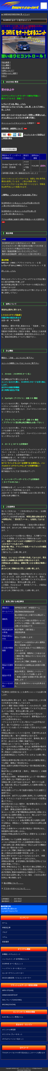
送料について (7, 71)
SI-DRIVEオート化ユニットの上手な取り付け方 (20, 203)
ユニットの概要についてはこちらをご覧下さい (20, 363)
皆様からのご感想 (9, 73)
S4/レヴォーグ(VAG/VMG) (12, 1000)
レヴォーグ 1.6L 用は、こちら (13, 104)
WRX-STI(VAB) (8, 990)
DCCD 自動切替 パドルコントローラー (16, 978)
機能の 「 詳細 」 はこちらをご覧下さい (17, 358)
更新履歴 (5, 942)
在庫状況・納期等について (12, 129)
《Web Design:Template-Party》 (24, 1070)
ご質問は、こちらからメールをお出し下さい (19, 195)
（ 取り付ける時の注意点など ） (14, 206)
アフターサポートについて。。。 (17, 888)
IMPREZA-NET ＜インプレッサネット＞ (22, 1068)
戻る (4, 76)
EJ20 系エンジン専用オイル (12, 1017)
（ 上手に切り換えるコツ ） (12, 214)
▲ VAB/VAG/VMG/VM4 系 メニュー (15, 14)
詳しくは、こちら (8, 271)
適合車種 (5, 68)
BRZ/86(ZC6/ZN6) (9, 1004)
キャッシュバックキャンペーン (13, 123)
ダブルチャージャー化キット (13, 1039)
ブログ (4, 932)
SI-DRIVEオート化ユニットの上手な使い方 (18, 211)
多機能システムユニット (11, 954)
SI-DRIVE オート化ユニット (12, 964)
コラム (4, 937)
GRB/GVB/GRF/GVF (10, 995)
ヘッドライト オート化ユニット (14, 968)
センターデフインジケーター (13, 973)
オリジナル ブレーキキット (12, 1034)
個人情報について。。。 (13, 883)
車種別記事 (6, 928)
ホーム (4, 923)
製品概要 (5, 62)
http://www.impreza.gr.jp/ (24, 611)
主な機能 (5, 65)
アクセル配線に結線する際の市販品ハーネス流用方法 (22, 219)
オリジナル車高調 (8, 1030)
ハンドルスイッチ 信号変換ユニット (15, 959)
